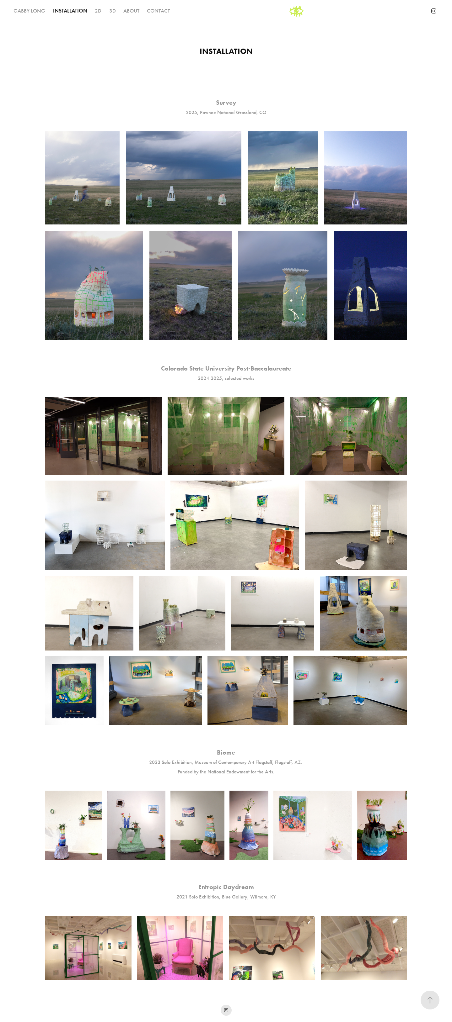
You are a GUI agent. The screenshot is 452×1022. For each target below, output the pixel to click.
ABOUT (131, 11)
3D (112, 11)
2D (98, 11)
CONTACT (158, 11)
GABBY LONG (29, 11)
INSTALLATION (70, 11)
